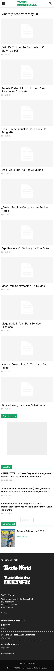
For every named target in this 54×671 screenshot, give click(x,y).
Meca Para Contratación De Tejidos (23, 286)
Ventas (19, 663)
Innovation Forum (30, 663)
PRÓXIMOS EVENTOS (13, 620)
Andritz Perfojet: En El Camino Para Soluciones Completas (23, 90)
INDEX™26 (5, 625)
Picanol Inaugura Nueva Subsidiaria (23, 405)
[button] (50, 3)
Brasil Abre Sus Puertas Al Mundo (22, 169)
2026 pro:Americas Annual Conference (18, 635)
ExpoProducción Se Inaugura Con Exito (25, 248)
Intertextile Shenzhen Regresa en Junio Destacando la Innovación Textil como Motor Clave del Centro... (26, 506)
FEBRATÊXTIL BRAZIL (10, 644)
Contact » (5, 613)
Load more (27, 520)
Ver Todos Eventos (8, 654)
